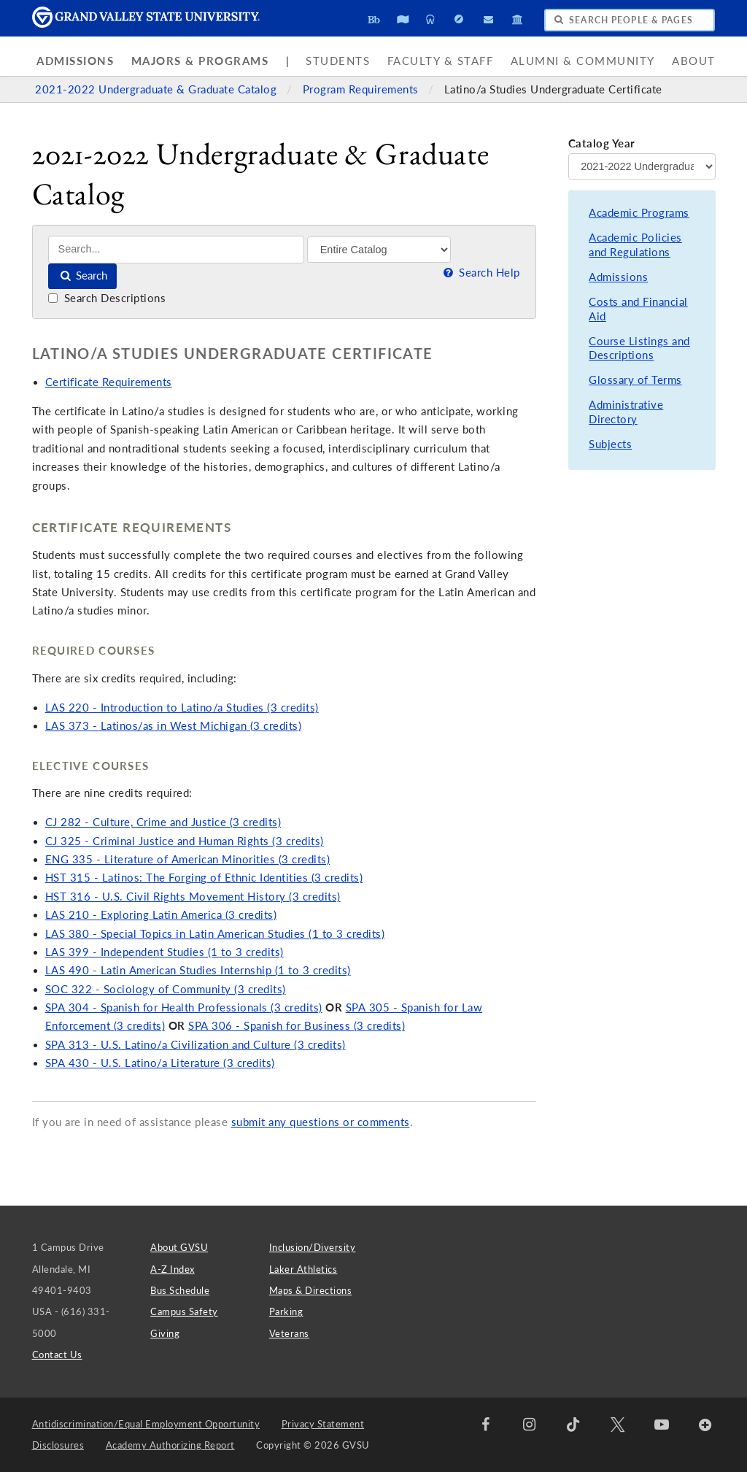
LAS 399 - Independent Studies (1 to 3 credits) (164, 952)
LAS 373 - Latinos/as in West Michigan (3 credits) (173, 726)
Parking (286, 1311)
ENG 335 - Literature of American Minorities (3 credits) (187, 859)
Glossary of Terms (635, 380)
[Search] (176, 249)
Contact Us (57, 1354)
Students (338, 61)
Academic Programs (639, 213)
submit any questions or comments (320, 1122)
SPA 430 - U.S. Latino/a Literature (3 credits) (160, 1063)
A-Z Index (172, 1269)
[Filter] (379, 249)
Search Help (480, 272)
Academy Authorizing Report (170, 1445)
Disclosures (58, 1445)
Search (82, 275)
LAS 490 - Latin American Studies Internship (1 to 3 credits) (198, 970)
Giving (164, 1333)
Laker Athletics (303, 1269)
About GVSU (179, 1247)
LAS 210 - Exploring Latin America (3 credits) (161, 915)
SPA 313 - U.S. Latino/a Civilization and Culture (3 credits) (195, 1045)
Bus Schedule (179, 1290)
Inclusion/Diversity (312, 1247)
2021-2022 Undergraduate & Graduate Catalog (157, 89)
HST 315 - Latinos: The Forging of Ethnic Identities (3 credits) (204, 877)
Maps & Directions (310, 1290)
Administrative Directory (626, 411)
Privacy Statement (323, 1424)
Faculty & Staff (440, 61)
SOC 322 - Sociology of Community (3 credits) (165, 989)
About (694, 61)
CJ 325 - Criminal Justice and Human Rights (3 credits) (184, 841)
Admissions (75, 61)
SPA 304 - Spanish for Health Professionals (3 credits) (183, 1007)
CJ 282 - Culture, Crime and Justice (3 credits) (163, 822)
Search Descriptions (107, 298)
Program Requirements (362, 89)
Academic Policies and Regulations (635, 244)
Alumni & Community (583, 61)
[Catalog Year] (642, 166)
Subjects (610, 444)
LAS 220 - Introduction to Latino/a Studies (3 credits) (182, 707)
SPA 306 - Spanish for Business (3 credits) (296, 1026)
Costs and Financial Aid (638, 309)
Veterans (289, 1333)
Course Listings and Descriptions (639, 348)
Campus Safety (184, 1311)
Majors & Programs (200, 61)
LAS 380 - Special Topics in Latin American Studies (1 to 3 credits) (215, 934)
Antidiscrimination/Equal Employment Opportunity (146, 1424)
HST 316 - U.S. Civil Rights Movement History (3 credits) (193, 896)
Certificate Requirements (108, 382)
